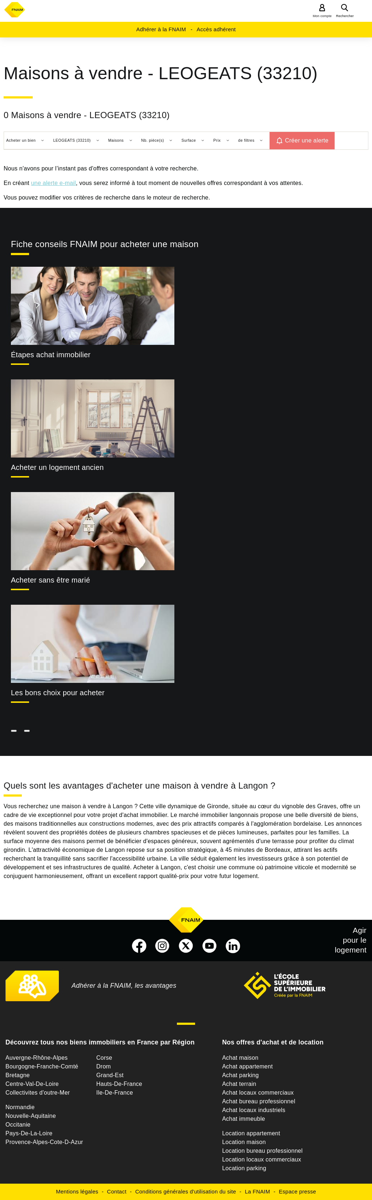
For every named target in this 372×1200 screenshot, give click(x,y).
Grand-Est (110, 1075)
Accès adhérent (216, 29)
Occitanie (18, 1125)
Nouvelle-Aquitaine (30, 1116)
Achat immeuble (243, 1119)
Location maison (244, 1142)
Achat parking (240, 1075)
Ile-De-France (114, 1093)
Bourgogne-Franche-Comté (41, 1066)
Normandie (20, 1107)
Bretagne (17, 1075)
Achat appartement (247, 1066)
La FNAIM (257, 1191)
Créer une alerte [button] (306, 140)
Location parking (244, 1168)
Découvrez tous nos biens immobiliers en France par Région (100, 1042)
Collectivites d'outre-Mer (37, 1093)
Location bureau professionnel (262, 1151)
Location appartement (251, 1133)
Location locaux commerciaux (261, 1159)
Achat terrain (239, 1084)
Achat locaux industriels (253, 1110)
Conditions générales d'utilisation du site (185, 1191)
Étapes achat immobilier (50, 355)
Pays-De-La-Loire (28, 1133)
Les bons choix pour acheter (58, 693)
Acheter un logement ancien (57, 467)
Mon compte (322, 16)
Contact (116, 1191)
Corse (104, 1058)
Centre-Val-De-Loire (32, 1084)
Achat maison (240, 1058)
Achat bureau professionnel (258, 1101)
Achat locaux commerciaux (258, 1093)
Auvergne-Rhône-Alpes (36, 1058)
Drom (103, 1066)
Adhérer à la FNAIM (161, 29)
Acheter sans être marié (50, 580)
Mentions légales (77, 1191)
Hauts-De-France (119, 1084)
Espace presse (297, 1191)
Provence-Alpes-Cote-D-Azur (44, 1142)
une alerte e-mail (53, 183)
